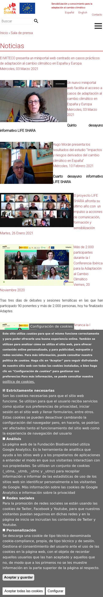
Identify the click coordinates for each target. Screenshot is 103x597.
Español (69, 12)
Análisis (13, 444)
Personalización (21, 535)
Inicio (4, 33)
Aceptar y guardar (18, 582)
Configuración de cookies (51, 331)
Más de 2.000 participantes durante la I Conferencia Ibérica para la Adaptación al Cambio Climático (88, 263)
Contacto (97, 14)
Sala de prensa (22, 33)
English (82, 12)
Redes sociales (20, 503)
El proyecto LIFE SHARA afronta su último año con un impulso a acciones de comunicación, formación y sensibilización (88, 212)
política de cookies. (19, 387)
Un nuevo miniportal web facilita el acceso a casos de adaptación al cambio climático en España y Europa (84, 93)
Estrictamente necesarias (30, 396)
